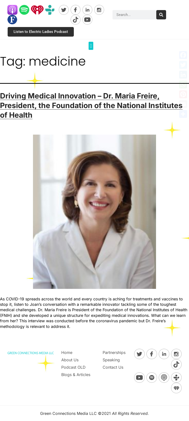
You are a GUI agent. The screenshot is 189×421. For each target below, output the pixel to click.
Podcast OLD (73, 367)
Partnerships (114, 352)
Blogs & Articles (75, 374)
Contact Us (113, 367)
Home (66, 352)
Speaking (111, 359)
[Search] (161, 14)
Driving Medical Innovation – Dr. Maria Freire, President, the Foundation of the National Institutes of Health (91, 105)
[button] (91, 46)
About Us (70, 359)
